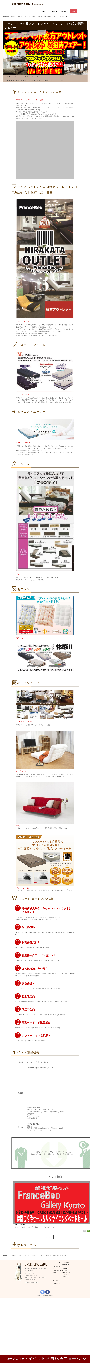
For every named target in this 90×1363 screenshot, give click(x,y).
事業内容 (63, 10)
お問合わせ (73, 10)
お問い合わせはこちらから (32, 1281)
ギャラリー (45, 10)
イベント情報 (56, 1262)
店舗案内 (54, 10)
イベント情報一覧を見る (45, 1236)
